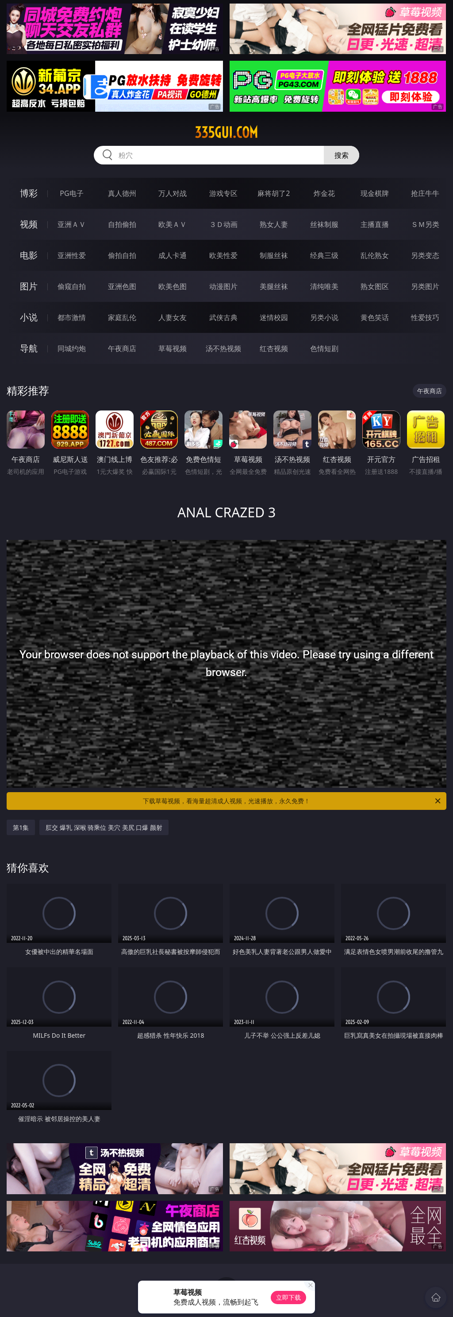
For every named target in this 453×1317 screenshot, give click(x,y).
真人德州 (122, 193)
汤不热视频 (223, 348)
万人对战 (172, 193)
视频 (29, 224)
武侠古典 (223, 317)
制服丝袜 (274, 255)
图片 (29, 286)
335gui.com (226, 132)
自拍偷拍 (122, 224)
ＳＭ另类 (425, 224)
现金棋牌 (375, 193)
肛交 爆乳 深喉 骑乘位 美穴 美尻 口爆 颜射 (104, 827)
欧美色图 (172, 286)
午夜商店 (122, 348)
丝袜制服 (324, 224)
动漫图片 (223, 286)
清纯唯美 (324, 286)
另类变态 (425, 255)
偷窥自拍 (72, 286)
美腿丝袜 (274, 286)
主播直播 (375, 224)
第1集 (21, 827)
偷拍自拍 (122, 255)
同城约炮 (72, 348)
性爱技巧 (425, 317)
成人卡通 (172, 255)
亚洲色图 (122, 286)
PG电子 (71, 193)
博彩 (29, 193)
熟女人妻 (274, 224)
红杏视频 (274, 348)
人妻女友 (172, 317)
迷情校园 (274, 317)
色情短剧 (324, 348)
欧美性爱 (223, 255)
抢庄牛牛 (425, 193)
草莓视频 (172, 348)
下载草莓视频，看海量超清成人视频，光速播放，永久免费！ (292, 801)
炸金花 (324, 193)
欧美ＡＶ (172, 224)
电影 (29, 255)
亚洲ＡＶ (72, 224)
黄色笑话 (375, 317)
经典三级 (324, 255)
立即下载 (288, 1297)
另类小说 (324, 317)
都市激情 (72, 317)
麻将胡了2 (273, 193)
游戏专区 (223, 193)
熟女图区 (375, 286)
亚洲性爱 (72, 255)
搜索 (341, 155)
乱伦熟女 (375, 255)
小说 (29, 317)
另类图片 (425, 286)
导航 (29, 348)
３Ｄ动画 (223, 224)
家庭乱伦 (122, 317)
